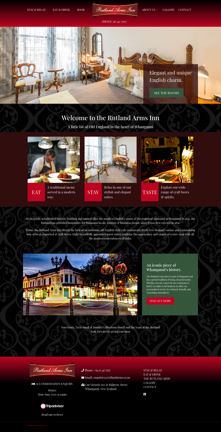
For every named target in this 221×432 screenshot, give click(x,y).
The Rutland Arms (156, 378)
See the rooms (166, 93)
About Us (150, 10)
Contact (184, 10)
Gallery (168, 10)
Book (82, 10)
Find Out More (160, 301)
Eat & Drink (63, 10)
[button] (16, 65)
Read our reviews (52, 414)
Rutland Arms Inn (115, 10)
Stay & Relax (38, 10)
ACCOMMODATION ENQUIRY (52, 384)
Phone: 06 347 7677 (114, 21)
